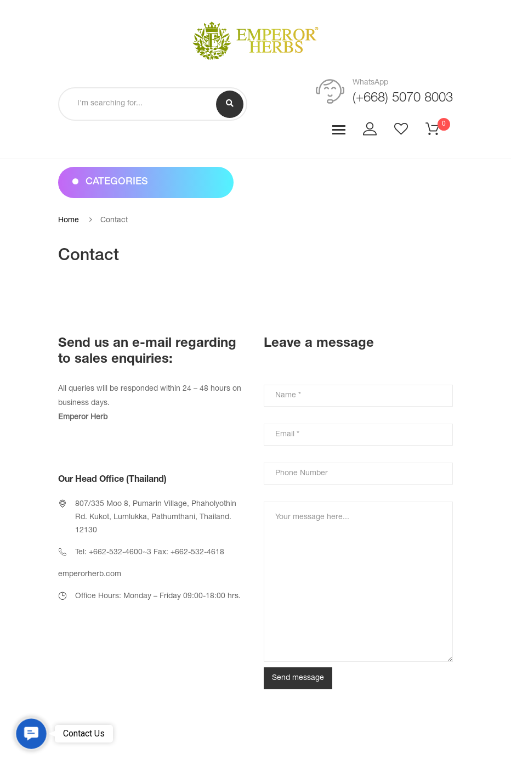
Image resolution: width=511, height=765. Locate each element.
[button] (31, 733)
